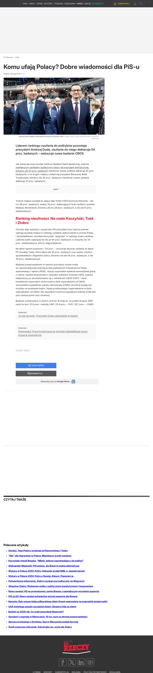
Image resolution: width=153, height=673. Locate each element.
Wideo (80, 3)
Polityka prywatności (95, 665)
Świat (32, 3)
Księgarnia (70, 3)
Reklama (76, 665)
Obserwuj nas (53, 374)
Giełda (87, 3)
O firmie (37, 665)
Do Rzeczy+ (98, 3)
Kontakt (48, 665)
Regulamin (114, 665)
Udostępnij (38, 365)
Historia (48, 3)
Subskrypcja (62, 665)
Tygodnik (58, 3)
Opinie (39, 3)
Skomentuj (80, 365)
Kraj (25, 3)
